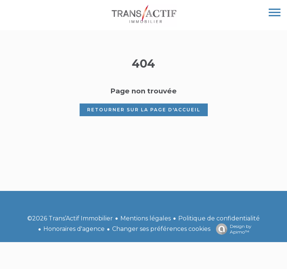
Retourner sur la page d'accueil (143, 109)
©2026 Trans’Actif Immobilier (70, 218)
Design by (231, 229)
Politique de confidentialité (219, 218)
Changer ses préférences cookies (161, 228)
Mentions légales (145, 218)
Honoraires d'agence (74, 228)
